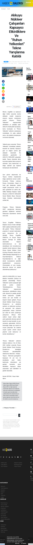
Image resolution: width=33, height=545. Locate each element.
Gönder (19, 415)
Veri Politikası (4, 466)
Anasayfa (3, 9)
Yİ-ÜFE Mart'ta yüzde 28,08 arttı (30, 248)
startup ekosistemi (4, 544)
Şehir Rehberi (4, 517)
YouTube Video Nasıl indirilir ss (30, 217)
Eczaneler (3, 508)
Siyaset (3, 492)
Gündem (3, 490)
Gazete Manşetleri (5, 519)
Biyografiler (4, 528)
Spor (2, 493)
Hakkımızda (4, 462)
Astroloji (3, 532)
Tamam (23, 543)
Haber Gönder (17, 466)
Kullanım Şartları (18, 462)
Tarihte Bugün (4, 512)
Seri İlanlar (3, 515)
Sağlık (2, 497)
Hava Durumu (4, 503)
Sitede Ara (3, 524)
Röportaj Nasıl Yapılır (30, 195)
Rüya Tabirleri (4, 530)
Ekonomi (28, 2)
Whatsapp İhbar (18, 464)
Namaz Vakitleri (5, 506)
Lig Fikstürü (3, 510)
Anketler (3, 526)
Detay (17, 543)
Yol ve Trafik (4, 504)
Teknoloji (3, 495)
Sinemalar (3, 513)
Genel (8, 9)
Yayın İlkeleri (4, 464)
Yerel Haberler (4, 488)
